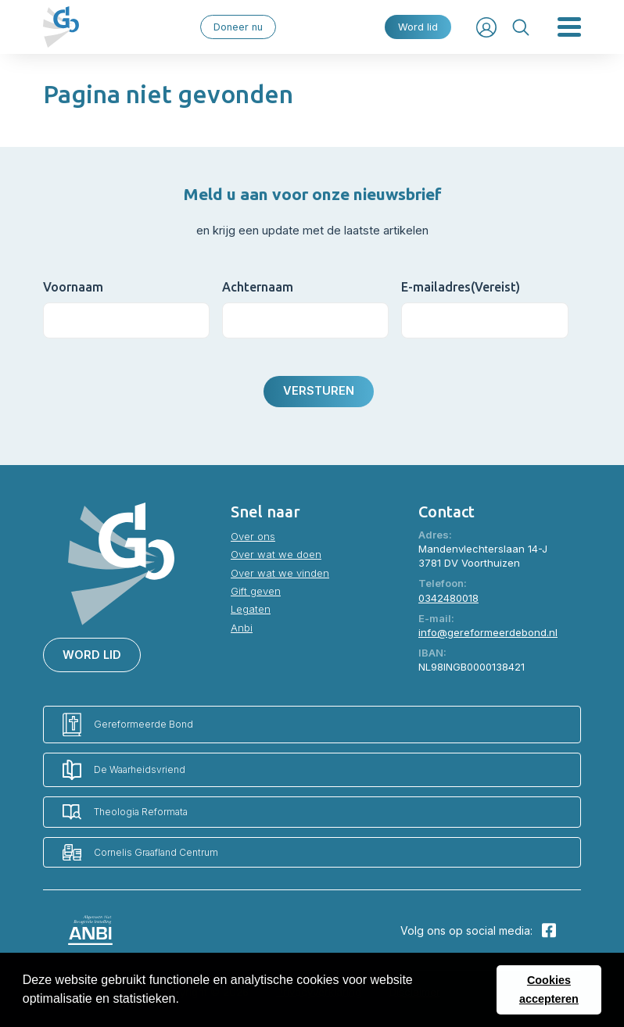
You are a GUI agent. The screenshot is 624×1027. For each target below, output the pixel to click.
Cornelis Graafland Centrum (140, 852)
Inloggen (486, 27)
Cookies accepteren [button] (549, 989)
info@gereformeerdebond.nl (488, 632)
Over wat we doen (276, 554)
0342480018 (448, 598)
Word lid (418, 27)
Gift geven (256, 591)
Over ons (253, 536)
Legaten (251, 609)
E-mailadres (460, 287)
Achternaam (257, 287)
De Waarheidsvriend (124, 770)
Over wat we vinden (280, 573)
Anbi (242, 627)
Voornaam (73, 287)
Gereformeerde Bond (128, 725)
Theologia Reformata (125, 811)
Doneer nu (238, 27)
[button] (184, 1000)
